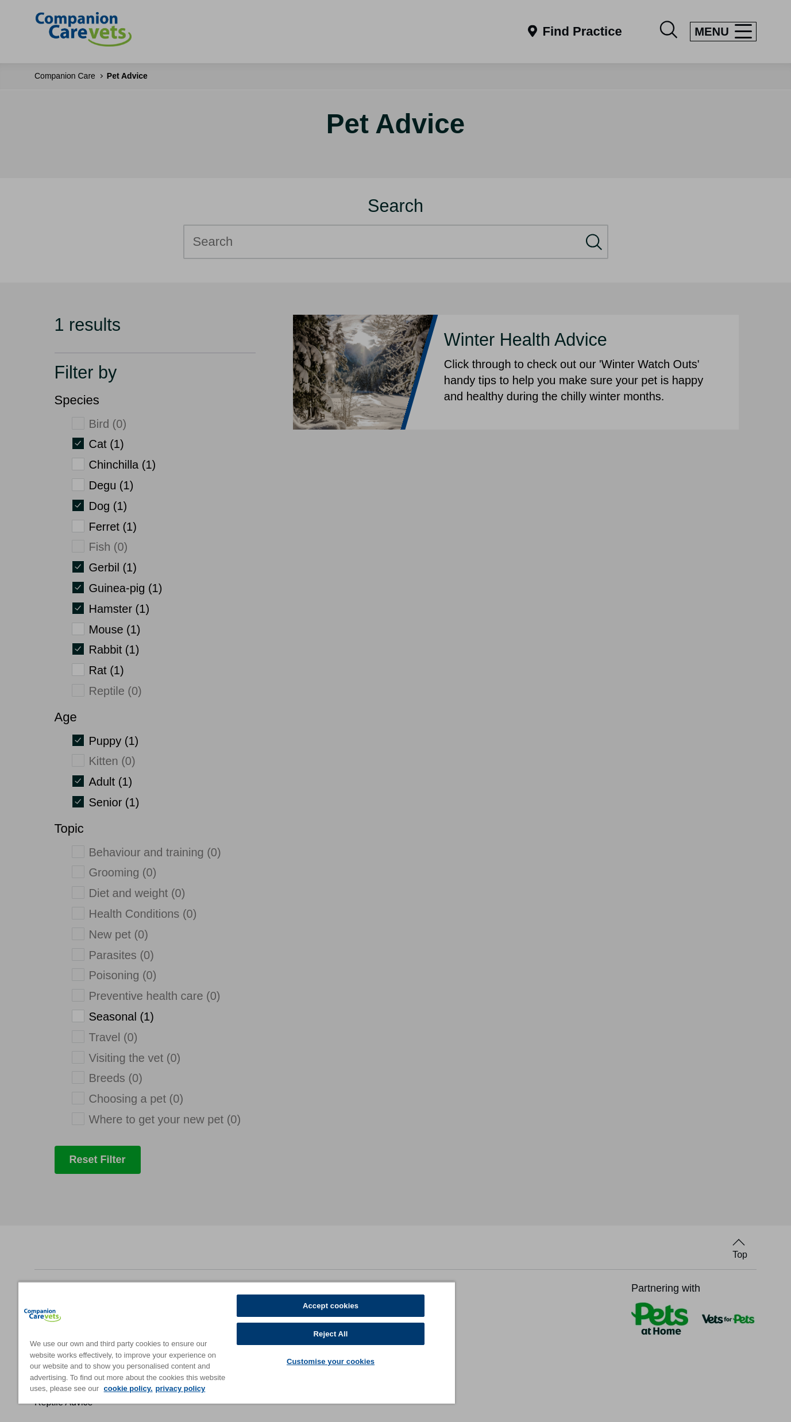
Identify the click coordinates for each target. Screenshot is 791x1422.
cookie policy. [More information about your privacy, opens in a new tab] (128, 1388)
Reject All (331, 1334)
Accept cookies (330, 1305)
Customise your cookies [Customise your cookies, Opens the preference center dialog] (331, 1361)
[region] (236, 1342)
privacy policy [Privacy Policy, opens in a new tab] (181, 1388)
